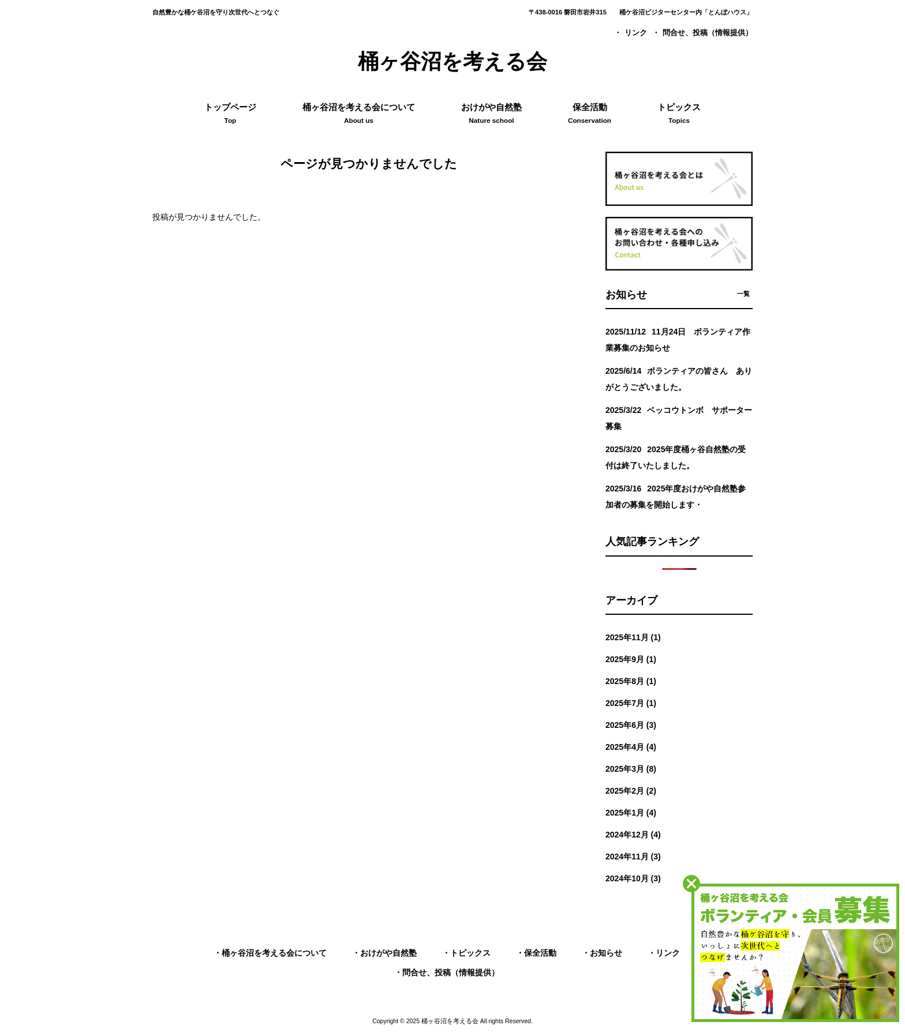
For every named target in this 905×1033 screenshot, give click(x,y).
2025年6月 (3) (630, 725)
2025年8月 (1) (630, 681)
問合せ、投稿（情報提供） (708, 33)
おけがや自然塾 (388, 952)
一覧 (743, 293)
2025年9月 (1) (630, 659)
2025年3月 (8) (630, 768)
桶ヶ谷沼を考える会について (274, 952)
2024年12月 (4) (633, 834)
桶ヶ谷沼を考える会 (452, 61)
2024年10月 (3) (633, 878)
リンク (635, 33)
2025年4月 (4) (630, 747)
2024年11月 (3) (633, 856)
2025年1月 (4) (630, 812)
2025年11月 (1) (633, 637)
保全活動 (540, 952)
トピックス (470, 952)
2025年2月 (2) (630, 790)
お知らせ (606, 952)
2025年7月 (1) (630, 703)
